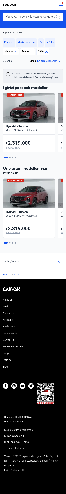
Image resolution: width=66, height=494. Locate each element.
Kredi (5, 307)
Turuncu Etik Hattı (14, 448)
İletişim (7, 360)
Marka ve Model (26, 43)
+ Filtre (50, 43)
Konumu (8, 43)
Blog (5, 367)
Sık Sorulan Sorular (13, 347)
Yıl (41, 43)
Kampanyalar (10, 333)
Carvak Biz (8, 340)
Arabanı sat (9, 313)
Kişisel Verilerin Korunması (18, 430)
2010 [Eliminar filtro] (43, 52)
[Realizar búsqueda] (59, 17)
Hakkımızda (9, 327)
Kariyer (6, 354)
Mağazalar (8, 320)
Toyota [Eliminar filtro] (27, 52)
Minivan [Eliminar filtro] (10, 52)
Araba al (7, 300)
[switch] (61, 5)
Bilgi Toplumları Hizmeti (17, 442)
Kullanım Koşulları (14, 436)
